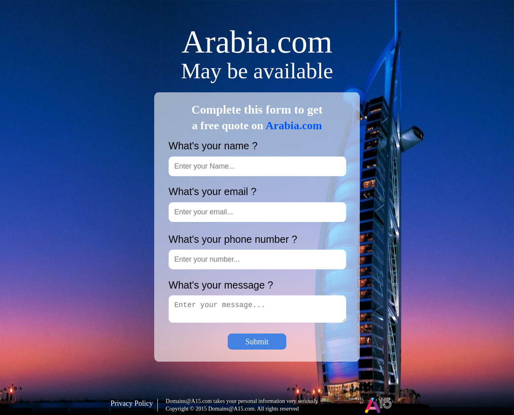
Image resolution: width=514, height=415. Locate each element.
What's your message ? (221, 285)
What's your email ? (213, 192)
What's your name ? (213, 146)
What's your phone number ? (233, 239)
